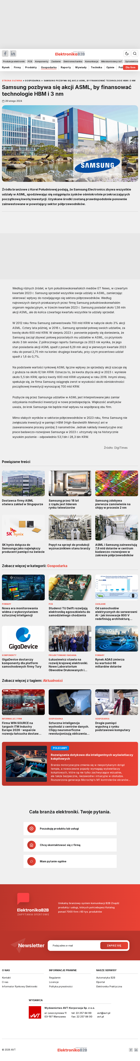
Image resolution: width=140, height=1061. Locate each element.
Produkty (31, 67)
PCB (30, 61)
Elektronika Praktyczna (109, 986)
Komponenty (41, 61)
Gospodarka (49, 67)
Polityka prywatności (61, 986)
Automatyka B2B (105, 977)
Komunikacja (91, 61)
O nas (5, 982)
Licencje (54, 982)
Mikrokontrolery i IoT (111, 61)
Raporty (66, 67)
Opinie (110, 67)
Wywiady (81, 67)
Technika (96, 67)
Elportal (100, 982)
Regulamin (55, 977)
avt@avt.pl (103, 1013)
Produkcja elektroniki (14, 61)
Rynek (6, 67)
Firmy (17, 67)
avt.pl (100, 1016)
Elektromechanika (73, 61)
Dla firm (130, 67)
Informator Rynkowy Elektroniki (19, 986)
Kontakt (6, 977)
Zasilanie (56, 61)
